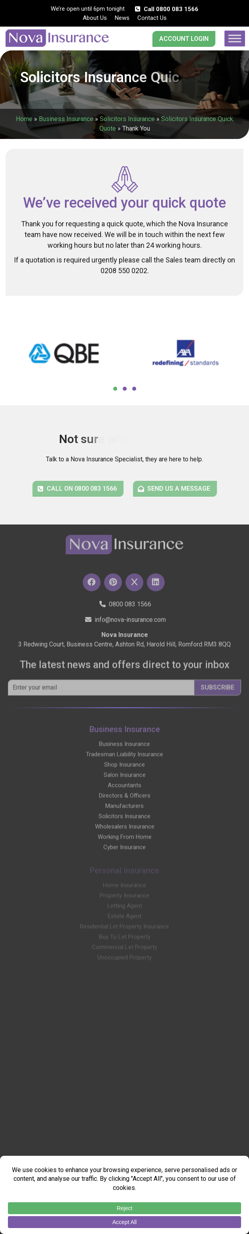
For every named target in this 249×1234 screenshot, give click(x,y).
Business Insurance (66, 119)
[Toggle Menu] (234, 38)
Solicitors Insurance (127, 119)
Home (24, 119)
